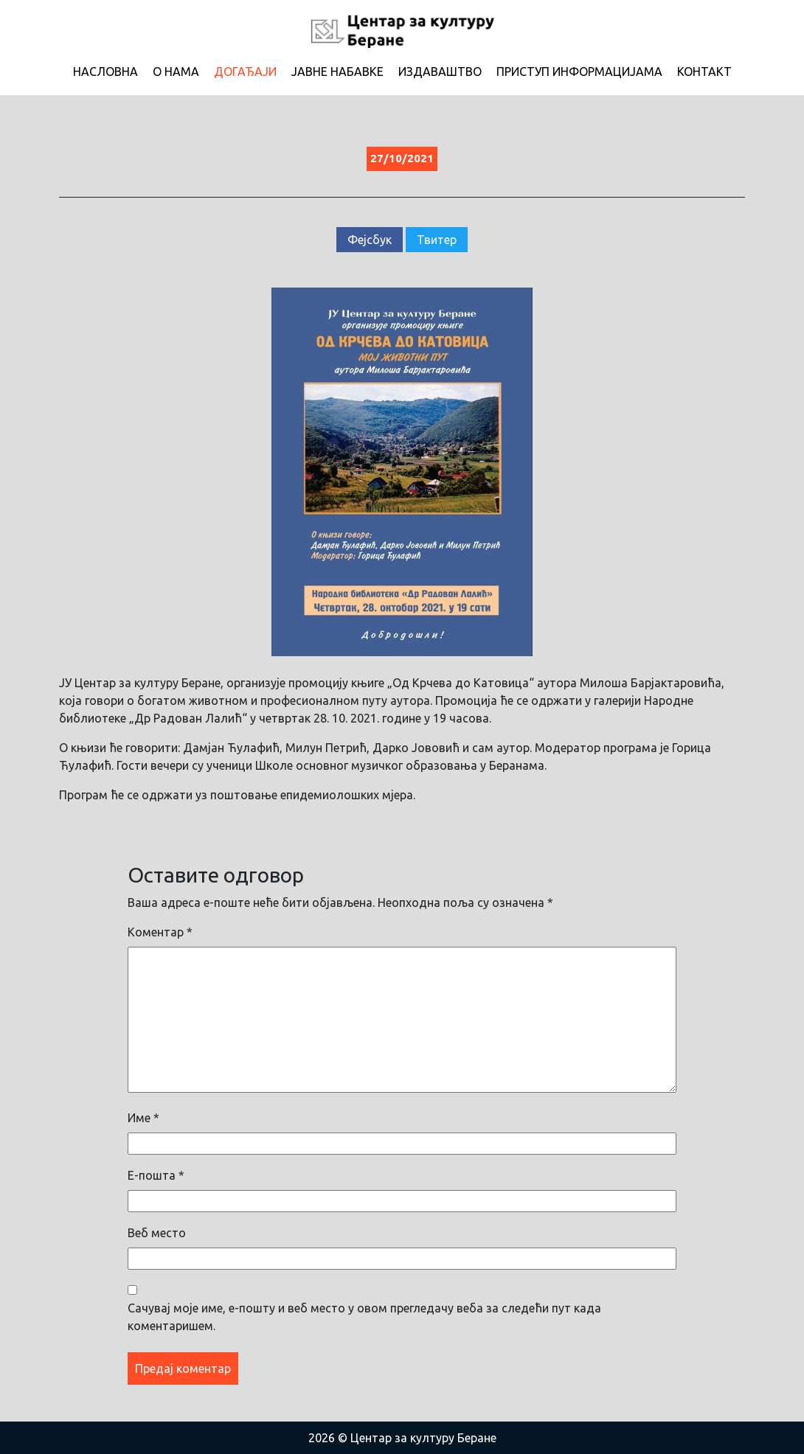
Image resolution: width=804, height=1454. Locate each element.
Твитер (437, 239)
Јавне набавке (337, 71)
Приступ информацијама (579, 71)
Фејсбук (369, 239)
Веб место (157, 1232)
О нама (176, 71)
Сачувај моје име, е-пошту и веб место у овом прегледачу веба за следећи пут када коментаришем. (364, 1316)
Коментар (160, 932)
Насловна (105, 71)
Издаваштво (440, 71)
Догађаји (245, 71)
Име (143, 1117)
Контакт (704, 71)
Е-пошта (156, 1175)
